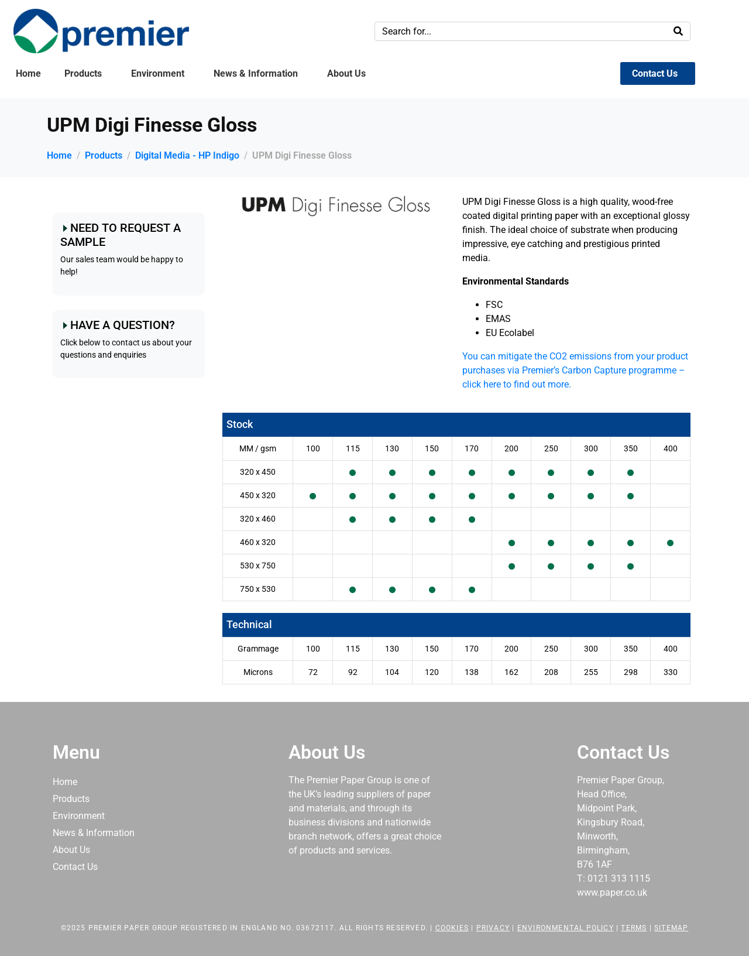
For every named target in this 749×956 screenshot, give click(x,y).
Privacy (493, 928)
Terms (634, 928)
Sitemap (671, 928)
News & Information (256, 73)
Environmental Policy (565, 928)
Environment (157, 73)
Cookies (452, 928)
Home (28, 73)
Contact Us (655, 73)
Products (83, 73)
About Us (346, 73)
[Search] (678, 31)
